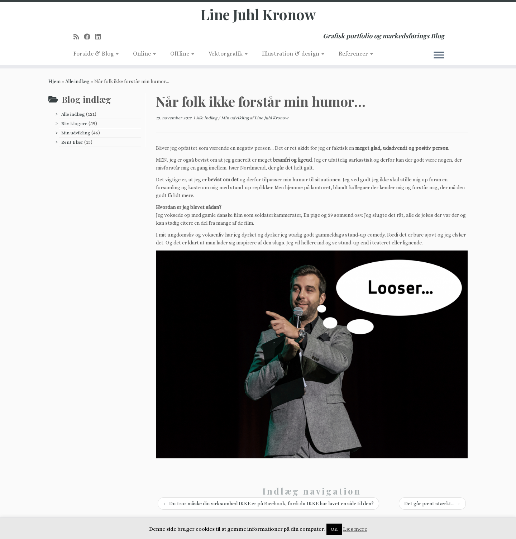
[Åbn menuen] (439, 55)
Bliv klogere (74, 123)
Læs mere (355, 529)
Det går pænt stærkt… (432, 503)
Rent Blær (72, 142)
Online (144, 53)
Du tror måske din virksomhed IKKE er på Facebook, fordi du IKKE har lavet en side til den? (268, 503)
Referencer (356, 53)
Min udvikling (75, 132)
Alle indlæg (77, 81)
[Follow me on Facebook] (89, 36)
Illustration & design (293, 53)
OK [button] (334, 529)
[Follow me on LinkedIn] (100, 36)
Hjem (54, 81)
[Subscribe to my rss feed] (78, 36)
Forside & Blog (96, 53)
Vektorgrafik (228, 53)
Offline (182, 53)
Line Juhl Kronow (258, 14)
